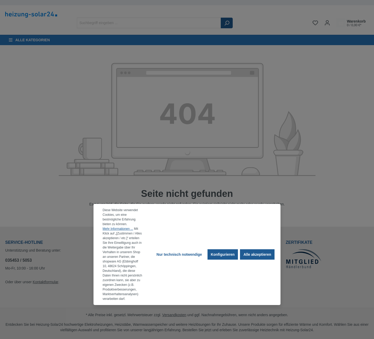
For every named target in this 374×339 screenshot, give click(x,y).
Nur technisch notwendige (179, 254)
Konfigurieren (223, 254)
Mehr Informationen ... (118, 229)
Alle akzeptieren (257, 254)
